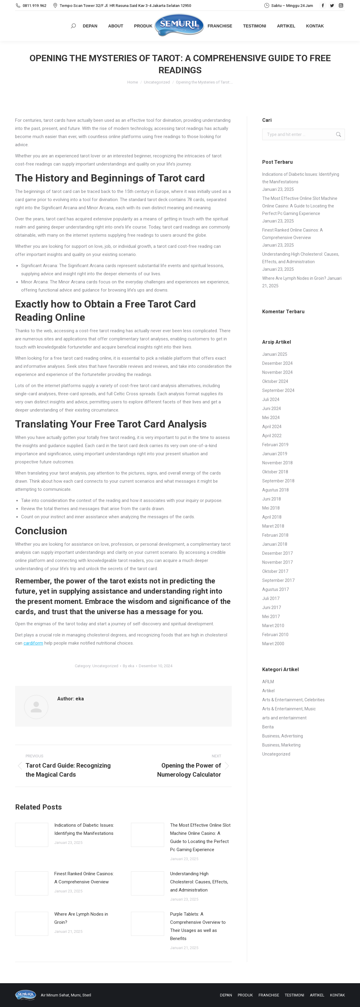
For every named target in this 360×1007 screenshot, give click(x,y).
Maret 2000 (273, 643)
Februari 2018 (275, 535)
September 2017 (278, 580)
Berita (268, 726)
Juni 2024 (271, 408)
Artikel (268, 690)
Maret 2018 (273, 526)
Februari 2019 (275, 444)
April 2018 (272, 517)
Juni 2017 (271, 607)
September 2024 (278, 390)
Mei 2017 (271, 616)
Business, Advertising (282, 736)
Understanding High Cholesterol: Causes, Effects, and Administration (199, 882)
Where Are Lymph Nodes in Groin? (81, 918)
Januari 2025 (274, 354)
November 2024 (277, 372)
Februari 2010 (275, 634)
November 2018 (277, 462)
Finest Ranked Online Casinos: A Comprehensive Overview (84, 878)
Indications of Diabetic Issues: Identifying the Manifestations (84, 829)
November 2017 (277, 562)
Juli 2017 (270, 598)
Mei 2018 (271, 508)
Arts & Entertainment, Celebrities (293, 699)
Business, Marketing (281, 745)
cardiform (33, 643)
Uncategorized (105, 666)
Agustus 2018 (275, 490)
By (128, 666)
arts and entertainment (284, 717)
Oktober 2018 (275, 471)
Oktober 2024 (275, 381)
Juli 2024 (270, 399)
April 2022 (272, 435)
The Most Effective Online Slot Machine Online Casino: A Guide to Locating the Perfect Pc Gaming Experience (200, 837)
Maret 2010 (273, 625)
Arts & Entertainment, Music (289, 708)
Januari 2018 (274, 544)
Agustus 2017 (275, 589)
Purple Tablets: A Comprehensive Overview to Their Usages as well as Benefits (198, 926)
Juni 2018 (271, 499)
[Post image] (31, 835)
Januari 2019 (274, 453)
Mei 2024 (271, 417)
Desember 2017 (277, 553)
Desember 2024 (277, 363)
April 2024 (272, 426)
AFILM (268, 681)
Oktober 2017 (275, 571)
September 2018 (278, 480)
